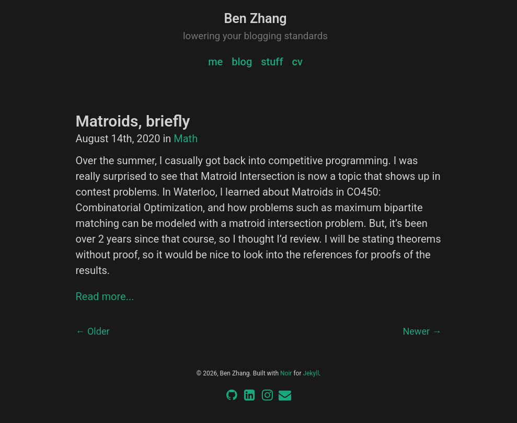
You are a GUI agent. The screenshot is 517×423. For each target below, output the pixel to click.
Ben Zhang (255, 18)
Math (186, 138)
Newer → (422, 331)
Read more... (105, 296)
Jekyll (311, 373)
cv (297, 61)
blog (242, 61)
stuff (272, 61)
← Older (93, 331)
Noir (286, 373)
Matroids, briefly (133, 121)
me (215, 61)
